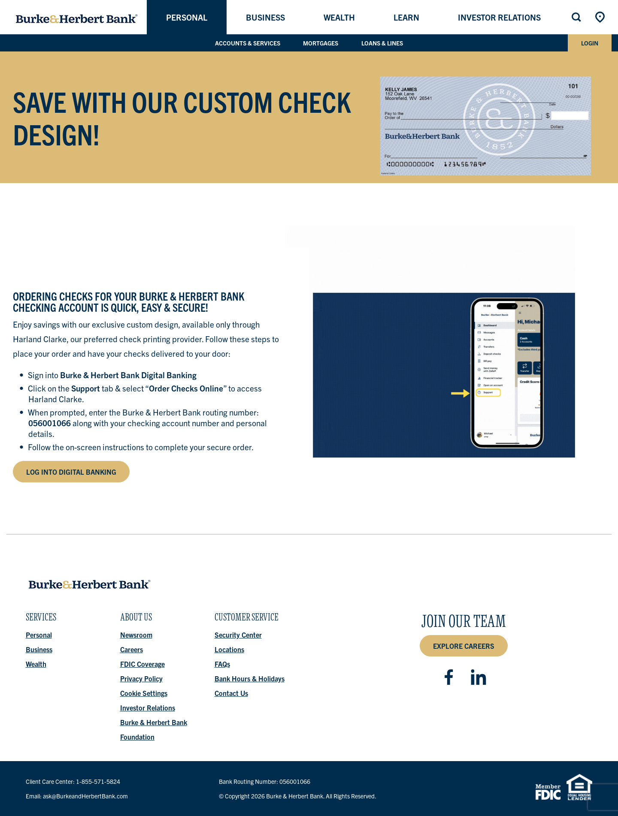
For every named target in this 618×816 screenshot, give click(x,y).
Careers (131, 649)
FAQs (222, 663)
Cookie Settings (143, 693)
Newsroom (136, 634)
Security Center (238, 634)
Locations (600, 17)
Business (265, 17)
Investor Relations (499, 17)
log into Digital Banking (71, 471)
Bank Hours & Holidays (250, 678)
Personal (186, 17)
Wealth (339, 17)
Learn (406, 17)
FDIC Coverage (142, 663)
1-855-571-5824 (98, 781)
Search (577, 17)
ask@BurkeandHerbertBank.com (85, 796)
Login (589, 43)
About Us (136, 619)
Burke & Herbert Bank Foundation (153, 729)
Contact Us (231, 693)
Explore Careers (463, 645)
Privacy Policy (141, 678)
